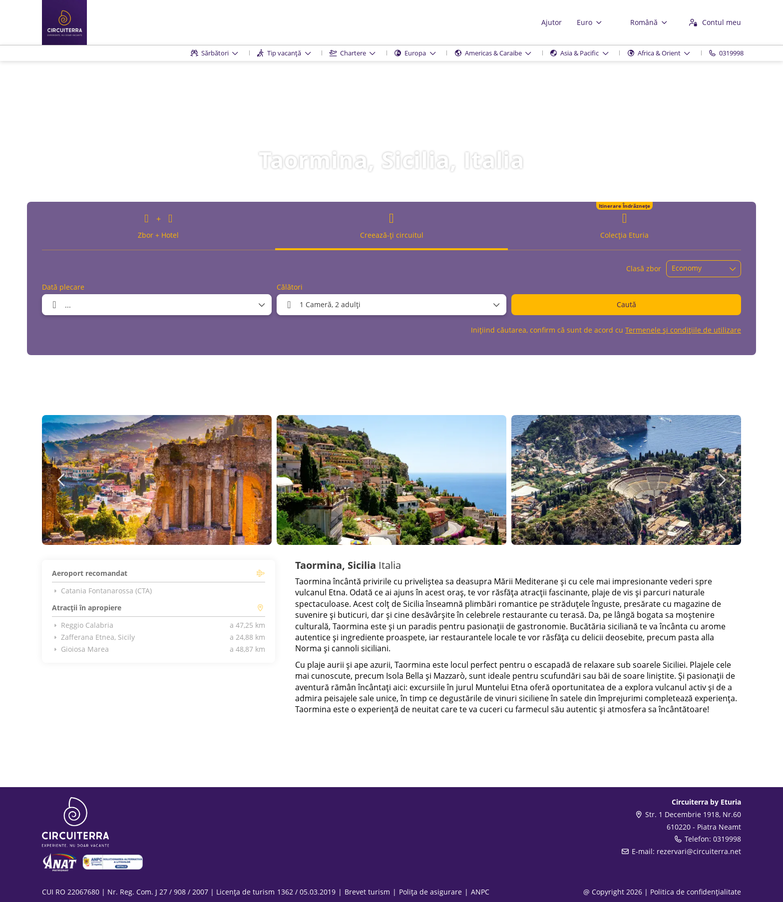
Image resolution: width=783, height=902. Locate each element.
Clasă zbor (643, 268)
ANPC (480, 892)
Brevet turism (367, 892)
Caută (626, 304)
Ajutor (551, 22)
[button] (62, 480)
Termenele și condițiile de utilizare (683, 330)
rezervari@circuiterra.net (699, 851)
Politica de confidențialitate (695, 892)
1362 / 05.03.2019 (306, 892)
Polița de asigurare (430, 892)
